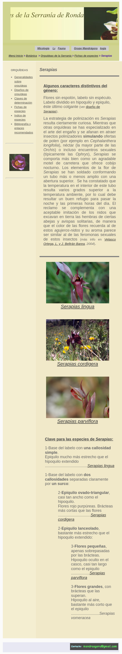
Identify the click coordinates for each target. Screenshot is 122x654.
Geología (100, 48)
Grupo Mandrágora (85, 48)
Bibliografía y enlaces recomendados (23, 128)
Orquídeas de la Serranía (56, 55)
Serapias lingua (77, 306)
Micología (43, 48)
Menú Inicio (16, 55)
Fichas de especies (86, 55)
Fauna (61, 48)
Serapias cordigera (77, 364)
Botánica (31, 55)
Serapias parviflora (77, 421)
